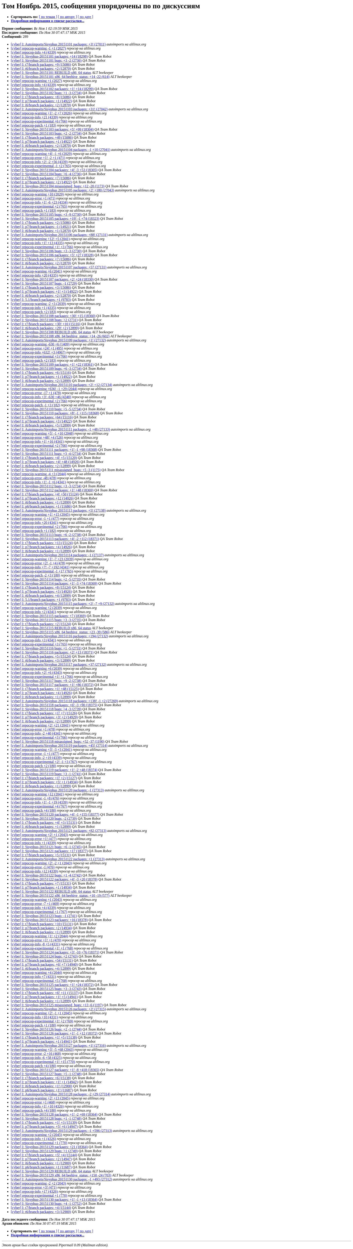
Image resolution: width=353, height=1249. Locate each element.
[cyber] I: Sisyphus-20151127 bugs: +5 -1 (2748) (46, 1074)
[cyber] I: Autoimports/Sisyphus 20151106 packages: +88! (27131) (59, 235)
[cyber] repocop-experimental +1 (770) (39, 1143)
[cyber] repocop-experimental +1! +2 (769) (42, 1021)
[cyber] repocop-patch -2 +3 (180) (35, 575)
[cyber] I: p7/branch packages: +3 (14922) (41, 421)
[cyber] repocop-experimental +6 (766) (39, 121)
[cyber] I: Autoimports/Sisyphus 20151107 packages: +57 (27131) (58, 267)
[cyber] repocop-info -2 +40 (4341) (36, 733)
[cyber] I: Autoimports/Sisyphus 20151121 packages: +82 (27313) (58, 831)
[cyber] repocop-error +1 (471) (33, 198)
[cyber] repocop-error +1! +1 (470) (36, 940)
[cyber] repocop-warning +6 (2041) (36, 271)
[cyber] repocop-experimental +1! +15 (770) (43, 1062)
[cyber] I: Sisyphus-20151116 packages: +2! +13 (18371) (52, 652)
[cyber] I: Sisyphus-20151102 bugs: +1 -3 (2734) (46, 93)
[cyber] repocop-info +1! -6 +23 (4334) (39, 202)
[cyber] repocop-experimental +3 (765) (39, 644)
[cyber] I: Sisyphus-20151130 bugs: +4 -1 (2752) (46, 1204)
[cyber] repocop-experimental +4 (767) (39, 806)
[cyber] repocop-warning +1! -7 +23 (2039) (42, 559)
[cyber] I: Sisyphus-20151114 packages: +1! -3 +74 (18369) (54, 583)
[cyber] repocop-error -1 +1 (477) (35, 518)
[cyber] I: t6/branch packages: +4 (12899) (41, 595)
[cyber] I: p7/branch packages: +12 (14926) (42, 498)
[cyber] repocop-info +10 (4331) (34, 1017)
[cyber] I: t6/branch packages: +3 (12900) (41, 1212)
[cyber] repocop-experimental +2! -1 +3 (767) (44, 762)
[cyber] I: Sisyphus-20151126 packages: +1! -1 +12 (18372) (54, 1033)
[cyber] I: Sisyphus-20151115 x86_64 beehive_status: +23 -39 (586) (60, 632)
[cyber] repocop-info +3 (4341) (33, 640)
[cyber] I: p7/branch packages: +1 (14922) (41, 101)
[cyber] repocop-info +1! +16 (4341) (37, 441)
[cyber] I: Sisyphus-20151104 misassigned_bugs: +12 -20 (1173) (57, 186)
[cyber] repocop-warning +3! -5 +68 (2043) (42, 1049)
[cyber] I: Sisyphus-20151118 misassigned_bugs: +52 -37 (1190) (57, 741)
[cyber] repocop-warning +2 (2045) (36, 1135)
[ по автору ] (67, 17)
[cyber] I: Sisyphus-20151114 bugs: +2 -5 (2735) (46, 579)
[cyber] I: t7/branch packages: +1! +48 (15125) (45, 689)
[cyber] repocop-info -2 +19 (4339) (36, 758)
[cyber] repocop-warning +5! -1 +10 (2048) (42, 433)
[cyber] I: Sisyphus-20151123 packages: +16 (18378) (49, 920)
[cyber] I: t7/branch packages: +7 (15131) (41, 883)
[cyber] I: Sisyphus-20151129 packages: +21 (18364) (49, 1147)
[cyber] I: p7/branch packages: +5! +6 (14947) (44, 1127)
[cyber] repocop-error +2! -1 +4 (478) (38, 563)
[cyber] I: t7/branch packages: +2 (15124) (41, 624)
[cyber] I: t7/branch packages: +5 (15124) (41, 656)
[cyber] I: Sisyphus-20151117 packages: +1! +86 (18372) (52, 685)
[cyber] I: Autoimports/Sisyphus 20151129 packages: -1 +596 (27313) (61, 1131)
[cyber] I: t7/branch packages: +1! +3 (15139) (44, 1122)
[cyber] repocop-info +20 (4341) (34, 523)
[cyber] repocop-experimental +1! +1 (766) (42, 677)
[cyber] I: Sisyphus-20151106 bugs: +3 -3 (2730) (46, 251)
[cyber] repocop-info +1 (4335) (33, 308)
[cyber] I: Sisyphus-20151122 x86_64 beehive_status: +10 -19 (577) (60, 895)
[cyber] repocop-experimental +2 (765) (39, 206)
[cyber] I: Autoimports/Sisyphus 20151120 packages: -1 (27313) (57, 790)
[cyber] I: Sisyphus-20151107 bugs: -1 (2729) (44, 283)
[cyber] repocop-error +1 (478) (33, 729)
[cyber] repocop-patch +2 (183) (33, 312)
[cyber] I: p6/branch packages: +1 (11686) (41, 506)
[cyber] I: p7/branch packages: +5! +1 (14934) (44, 782)
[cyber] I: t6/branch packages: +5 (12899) (41, 425)
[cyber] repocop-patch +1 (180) (33, 1025)
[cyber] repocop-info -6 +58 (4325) (36, 1058)
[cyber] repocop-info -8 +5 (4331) (35, 944)
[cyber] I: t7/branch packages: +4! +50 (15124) (45, 494)
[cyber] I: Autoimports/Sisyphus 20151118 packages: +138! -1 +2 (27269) (64, 701)
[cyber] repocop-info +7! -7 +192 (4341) (40, 567)
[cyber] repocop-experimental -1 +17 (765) (42, 571)
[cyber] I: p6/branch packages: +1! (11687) (42, 1090)
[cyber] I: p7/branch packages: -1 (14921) (41, 227)
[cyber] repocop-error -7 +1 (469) (35, 904)
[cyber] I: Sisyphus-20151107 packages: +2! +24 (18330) (52, 279)
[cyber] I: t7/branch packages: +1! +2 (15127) (44, 778)
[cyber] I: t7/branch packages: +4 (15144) (41, 1208)
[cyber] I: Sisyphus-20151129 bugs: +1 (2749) (44, 1151)
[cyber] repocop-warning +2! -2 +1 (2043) (41, 863)
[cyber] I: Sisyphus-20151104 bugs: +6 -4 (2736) (46, 174)
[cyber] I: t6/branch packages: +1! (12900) (41, 1086)
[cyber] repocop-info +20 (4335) (34, 275)
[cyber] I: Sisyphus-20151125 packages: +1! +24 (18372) (52, 985)
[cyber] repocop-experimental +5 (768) (39, 981)
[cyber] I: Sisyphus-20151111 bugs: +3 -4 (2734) (46, 454)
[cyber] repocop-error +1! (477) (34, 839)
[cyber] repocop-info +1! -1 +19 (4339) (39, 802)
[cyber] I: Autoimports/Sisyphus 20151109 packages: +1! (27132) (58, 340)
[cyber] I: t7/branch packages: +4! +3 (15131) (44, 822)
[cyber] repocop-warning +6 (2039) (36, 668)
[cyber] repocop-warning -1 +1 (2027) (38, 48)
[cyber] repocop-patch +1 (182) (33, 531)
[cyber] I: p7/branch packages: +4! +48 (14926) (45, 462)
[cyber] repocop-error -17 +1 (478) (36, 393)
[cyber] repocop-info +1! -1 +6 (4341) (38, 482)
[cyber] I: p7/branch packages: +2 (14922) (41, 182)
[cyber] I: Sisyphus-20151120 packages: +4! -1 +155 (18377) (55, 814)
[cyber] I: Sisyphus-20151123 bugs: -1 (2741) (44, 916)
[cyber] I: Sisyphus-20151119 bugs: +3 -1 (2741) (46, 774)
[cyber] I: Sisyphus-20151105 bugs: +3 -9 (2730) (46, 214)
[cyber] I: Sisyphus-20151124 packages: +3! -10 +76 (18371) (55, 952)
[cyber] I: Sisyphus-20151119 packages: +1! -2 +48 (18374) (54, 770)
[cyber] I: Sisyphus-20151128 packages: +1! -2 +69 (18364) (54, 1114)
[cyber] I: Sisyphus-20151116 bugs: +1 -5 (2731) (46, 648)
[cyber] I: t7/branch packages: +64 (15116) (42, 417)
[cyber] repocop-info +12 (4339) (34, 871)
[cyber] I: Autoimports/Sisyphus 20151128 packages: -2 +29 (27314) (60, 1094)
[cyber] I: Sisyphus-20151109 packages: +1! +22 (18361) (52, 364)
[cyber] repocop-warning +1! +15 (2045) (40, 514)
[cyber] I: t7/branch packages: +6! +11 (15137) (45, 993)
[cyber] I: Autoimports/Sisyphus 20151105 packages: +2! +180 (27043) (62, 190)
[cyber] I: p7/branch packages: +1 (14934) (41, 887)
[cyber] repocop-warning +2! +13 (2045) (40, 1098)
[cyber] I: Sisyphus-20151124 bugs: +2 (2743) (44, 956)
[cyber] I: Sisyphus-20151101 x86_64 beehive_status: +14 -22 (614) (60, 77)
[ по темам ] (48, 17)
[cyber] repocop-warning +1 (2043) (36, 900)
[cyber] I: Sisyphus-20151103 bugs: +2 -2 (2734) (46, 133)
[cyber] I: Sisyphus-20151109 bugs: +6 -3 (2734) (46, 368)
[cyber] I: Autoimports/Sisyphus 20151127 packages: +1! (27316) (58, 1045)
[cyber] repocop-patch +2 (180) (33, 766)
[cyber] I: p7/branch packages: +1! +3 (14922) (44, 291)
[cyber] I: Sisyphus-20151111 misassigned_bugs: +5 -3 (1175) (56, 470)
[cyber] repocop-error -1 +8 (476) (35, 798)
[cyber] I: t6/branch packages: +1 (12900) (41, 1163)
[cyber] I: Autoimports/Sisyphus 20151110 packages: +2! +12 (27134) (61, 385)
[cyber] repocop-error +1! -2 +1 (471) (38, 158)
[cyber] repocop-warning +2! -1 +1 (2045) (41, 1013)
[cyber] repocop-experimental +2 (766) (39, 401)
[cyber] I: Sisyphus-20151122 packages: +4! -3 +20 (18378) (54, 879)
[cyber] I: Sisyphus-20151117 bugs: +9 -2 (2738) (46, 681)
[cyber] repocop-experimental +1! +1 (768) (42, 948)
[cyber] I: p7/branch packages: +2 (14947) (41, 1159)
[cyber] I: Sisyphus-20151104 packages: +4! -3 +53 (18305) (54, 170)
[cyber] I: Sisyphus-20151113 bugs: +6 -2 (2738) (46, 535)
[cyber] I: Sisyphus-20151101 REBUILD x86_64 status (51, 73)
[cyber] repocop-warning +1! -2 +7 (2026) (41, 113)
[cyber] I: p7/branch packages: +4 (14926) (41, 547)
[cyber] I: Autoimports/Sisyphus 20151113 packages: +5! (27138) (58, 510)
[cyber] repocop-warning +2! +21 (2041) (40, 725)
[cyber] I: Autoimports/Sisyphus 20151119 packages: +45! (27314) (59, 745)
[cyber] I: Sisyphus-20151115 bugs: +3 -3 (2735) (46, 620)
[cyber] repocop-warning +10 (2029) (37, 194)
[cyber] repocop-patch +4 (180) (33, 810)
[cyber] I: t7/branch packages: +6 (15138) (41, 1078)
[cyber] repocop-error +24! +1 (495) (37, 348)
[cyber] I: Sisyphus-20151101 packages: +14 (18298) (49, 56)
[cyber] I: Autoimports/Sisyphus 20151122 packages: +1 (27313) (57, 859)
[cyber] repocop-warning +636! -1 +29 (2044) (44, 389)
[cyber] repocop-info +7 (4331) (33, 977)
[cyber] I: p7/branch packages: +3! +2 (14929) (44, 717)
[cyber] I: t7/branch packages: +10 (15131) (42, 924)
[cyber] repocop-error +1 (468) (33, 1102)
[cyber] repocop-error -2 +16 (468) (36, 1054)
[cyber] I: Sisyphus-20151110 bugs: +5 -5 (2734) (46, 409)
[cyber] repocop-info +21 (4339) (34, 117)
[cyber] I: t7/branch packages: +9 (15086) (41, 64)
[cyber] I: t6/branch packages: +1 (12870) (41, 231)
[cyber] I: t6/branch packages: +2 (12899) (41, 381)
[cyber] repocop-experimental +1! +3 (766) (42, 247)
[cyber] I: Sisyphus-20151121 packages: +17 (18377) (49, 851)
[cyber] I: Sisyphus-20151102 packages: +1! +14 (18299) (52, 89)
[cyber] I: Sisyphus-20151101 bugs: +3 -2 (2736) (46, 60)
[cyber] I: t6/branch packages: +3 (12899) (41, 660)
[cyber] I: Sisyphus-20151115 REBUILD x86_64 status (51, 628)
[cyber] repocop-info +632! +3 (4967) (38, 352)
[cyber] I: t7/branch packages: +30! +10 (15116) (45, 324)
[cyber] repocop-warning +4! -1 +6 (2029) (41, 154)
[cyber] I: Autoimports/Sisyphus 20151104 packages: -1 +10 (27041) (60, 150)
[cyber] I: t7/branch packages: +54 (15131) (42, 960)
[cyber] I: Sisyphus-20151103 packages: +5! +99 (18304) (52, 129)
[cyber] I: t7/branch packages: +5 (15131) (41, 855)
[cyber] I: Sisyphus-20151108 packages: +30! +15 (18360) (53, 316)
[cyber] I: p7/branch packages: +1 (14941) (41, 1041)
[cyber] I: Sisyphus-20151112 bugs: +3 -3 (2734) (46, 486)
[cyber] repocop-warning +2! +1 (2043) (39, 835)
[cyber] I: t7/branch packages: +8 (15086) (41, 97)
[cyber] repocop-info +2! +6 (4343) (36, 672)
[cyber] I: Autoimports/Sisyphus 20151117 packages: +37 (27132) (58, 664)
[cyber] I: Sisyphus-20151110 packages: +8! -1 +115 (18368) (55, 413)
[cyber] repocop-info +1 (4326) (33, 1139)
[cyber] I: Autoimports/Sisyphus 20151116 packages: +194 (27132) (59, 636)
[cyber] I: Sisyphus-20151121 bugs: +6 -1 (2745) (46, 847)
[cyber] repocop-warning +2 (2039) (36, 608)
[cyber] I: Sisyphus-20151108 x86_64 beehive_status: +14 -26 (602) (60, 336)
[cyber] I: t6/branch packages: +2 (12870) (41, 68)
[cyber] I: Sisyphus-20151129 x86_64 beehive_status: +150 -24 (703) (61, 1175)
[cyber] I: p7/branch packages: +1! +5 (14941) (44, 997)
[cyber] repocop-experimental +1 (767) (39, 912)
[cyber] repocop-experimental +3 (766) (39, 356)
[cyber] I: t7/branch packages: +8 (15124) (41, 587)
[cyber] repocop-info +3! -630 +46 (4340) (41, 397)
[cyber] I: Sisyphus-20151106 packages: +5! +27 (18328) (52, 255)
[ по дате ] (85, 17)
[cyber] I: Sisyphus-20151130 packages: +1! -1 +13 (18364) (54, 1199)
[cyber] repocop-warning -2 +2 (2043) (38, 1183)
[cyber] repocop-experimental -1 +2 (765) (41, 166)
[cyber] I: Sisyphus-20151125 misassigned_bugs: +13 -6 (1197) (57, 1005)
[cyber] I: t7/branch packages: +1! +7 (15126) (44, 713)
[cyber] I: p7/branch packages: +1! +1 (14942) (44, 1082)
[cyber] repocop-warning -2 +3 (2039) (38, 304)
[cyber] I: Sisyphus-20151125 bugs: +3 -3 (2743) (46, 989)
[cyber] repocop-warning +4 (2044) (36, 972)
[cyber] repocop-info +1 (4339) (33, 843)
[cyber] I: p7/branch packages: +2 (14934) (41, 928)
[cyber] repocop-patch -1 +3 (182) (35, 405)
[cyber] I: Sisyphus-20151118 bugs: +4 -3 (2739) (46, 709)
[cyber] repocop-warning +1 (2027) (36, 81)
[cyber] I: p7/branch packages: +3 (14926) (41, 591)
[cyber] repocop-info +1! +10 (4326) (37, 1106)
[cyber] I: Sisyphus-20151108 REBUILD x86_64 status (51, 332)
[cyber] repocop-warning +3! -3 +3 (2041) (41, 750)
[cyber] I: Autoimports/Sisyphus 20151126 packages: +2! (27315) (58, 1009)
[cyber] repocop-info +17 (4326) (34, 1191)
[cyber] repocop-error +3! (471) (34, 1187)
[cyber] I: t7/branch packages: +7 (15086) (41, 178)
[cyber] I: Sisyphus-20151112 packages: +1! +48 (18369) (52, 490)
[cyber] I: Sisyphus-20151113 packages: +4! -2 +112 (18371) (55, 539)
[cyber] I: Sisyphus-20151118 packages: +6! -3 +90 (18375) (54, 705)
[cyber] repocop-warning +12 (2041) (37, 794)
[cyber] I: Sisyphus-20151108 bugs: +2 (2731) (44, 320)
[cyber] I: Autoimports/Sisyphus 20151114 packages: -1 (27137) (57, 555)
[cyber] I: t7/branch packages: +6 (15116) (41, 373)
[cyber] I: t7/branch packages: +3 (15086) (41, 287)
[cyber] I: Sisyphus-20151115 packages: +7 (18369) (48, 616)
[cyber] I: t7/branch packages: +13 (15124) (42, 543)
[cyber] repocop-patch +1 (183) (33, 125)
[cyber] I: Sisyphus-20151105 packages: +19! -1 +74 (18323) (55, 218)
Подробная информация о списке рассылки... (47, 21)
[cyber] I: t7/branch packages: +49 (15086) (42, 137)
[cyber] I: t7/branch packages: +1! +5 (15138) (44, 1037)
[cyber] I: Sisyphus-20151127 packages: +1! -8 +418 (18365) (55, 1070)
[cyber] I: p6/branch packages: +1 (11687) (41, 1167)
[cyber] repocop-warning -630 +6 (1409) (40, 344)
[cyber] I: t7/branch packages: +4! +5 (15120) (44, 458)
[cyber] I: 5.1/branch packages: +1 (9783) (41, 300)
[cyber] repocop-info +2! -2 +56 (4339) (39, 162)
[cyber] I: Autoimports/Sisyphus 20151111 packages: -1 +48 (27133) (60, 429)
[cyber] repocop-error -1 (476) (32, 867)
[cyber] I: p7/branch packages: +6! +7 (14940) (44, 964)
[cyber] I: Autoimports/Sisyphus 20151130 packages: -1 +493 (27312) (61, 1179)
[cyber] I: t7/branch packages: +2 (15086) (41, 223)
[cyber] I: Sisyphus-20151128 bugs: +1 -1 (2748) (46, 1118)
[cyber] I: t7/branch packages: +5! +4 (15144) (44, 1155)
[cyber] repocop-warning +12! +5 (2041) (40, 239)
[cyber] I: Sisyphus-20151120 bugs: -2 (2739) (44, 818)
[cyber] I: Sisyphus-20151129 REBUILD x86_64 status (51, 1171)
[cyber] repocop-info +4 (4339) (33, 52)
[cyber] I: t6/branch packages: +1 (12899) (41, 502)
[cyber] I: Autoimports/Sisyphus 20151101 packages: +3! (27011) (58, 44)
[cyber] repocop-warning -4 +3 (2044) (38, 474)
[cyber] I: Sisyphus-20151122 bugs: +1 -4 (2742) (46, 875)
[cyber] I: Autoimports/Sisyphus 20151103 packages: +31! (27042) (59, 109)
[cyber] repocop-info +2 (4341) (33, 612)
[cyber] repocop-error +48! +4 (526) (37, 437)
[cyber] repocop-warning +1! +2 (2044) (39, 936)
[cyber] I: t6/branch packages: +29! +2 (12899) (45, 328)
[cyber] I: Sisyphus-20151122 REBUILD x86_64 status (51, 891)
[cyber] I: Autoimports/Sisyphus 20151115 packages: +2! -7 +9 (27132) (62, 604)
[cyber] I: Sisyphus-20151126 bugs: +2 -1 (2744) (46, 1029)
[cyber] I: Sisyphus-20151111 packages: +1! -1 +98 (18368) (54, 450)
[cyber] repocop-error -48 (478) (33, 478)
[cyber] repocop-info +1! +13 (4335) (37, 243)
